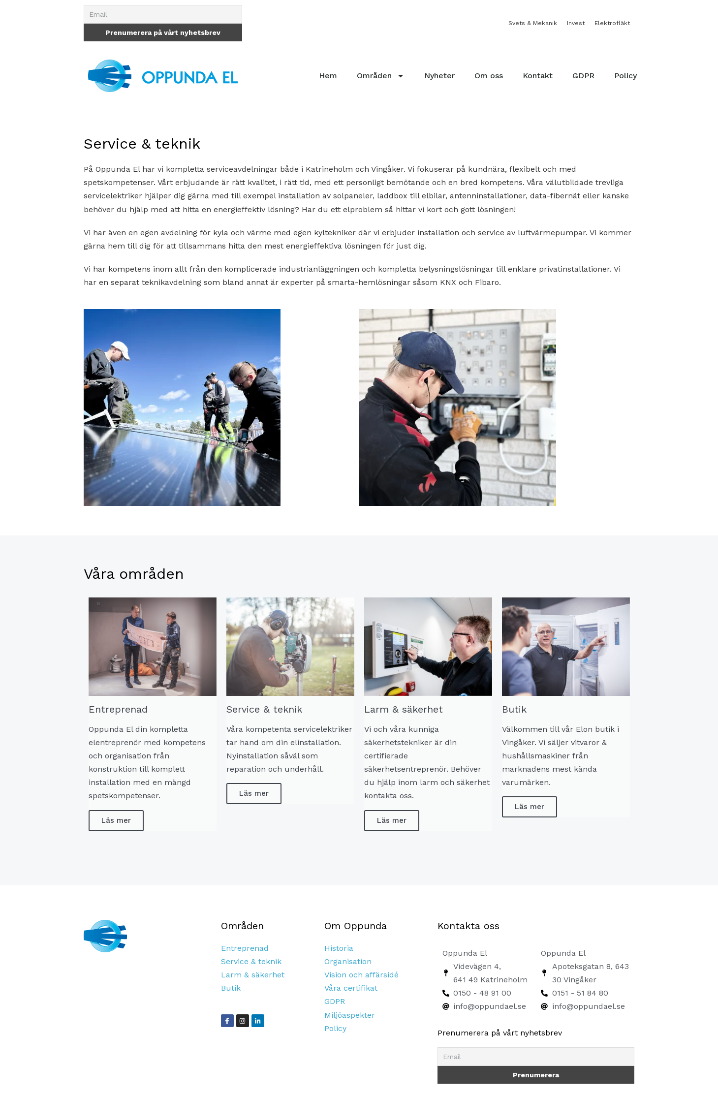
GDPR (583, 75)
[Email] (163, 14)
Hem (328, 75)
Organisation (348, 961)
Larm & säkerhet (252, 974)
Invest (576, 23)
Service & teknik (251, 961)
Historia (338, 948)
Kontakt (538, 75)
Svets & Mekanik (532, 23)
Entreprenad (245, 948)
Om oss (488, 75)
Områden (381, 76)
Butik (231, 988)
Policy (625, 75)
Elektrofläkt (612, 23)
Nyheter (439, 75)
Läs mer (116, 820)
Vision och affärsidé (361, 974)
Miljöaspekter (349, 1015)
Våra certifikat (350, 988)
